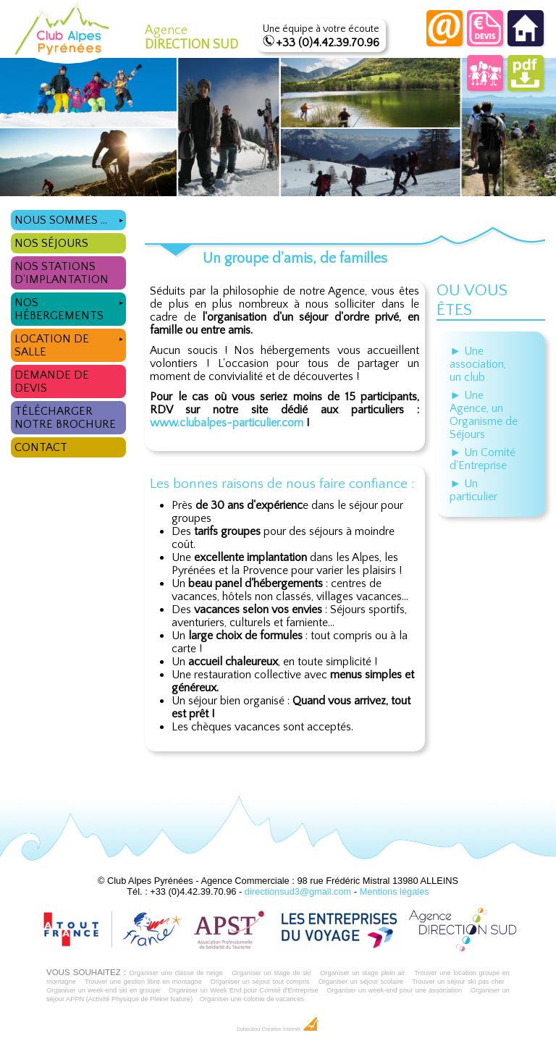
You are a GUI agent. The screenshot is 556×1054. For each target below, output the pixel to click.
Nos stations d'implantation (61, 273)
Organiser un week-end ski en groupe (103, 990)
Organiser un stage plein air (362, 973)
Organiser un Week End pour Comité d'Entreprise (244, 990)
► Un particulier (473, 490)
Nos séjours (51, 243)
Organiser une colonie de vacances (252, 999)
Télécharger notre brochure (65, 418)
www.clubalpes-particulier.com (226, 422)
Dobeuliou (248, 1029)
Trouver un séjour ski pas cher (458, 981)
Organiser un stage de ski (271, 973)
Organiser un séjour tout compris (260, 981)
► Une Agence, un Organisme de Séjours (484, 415)
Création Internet (290, 1029)
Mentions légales (394, 891)
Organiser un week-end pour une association (394, 990)
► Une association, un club (478, 364)
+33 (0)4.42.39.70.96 (327, 42)
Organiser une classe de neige (175, 973)
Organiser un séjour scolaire (361, 981)
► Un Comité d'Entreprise (482, 459)
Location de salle (70, 343)
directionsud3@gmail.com (298, 891)
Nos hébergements (70, 307)
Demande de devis (51, 381)
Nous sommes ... (70, 218)
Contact (40, 447)
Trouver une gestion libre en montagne (143, 981)
